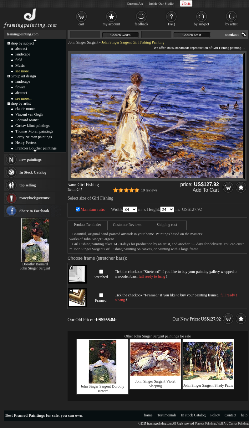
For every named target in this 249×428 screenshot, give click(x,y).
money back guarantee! (34, 198)
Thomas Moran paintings (34, 131)
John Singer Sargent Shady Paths (208, 385)
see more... (23, 71)
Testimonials (166, 415)
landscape (22, 54)
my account (111, 24)
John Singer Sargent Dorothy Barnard (102, 388)
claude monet (25, 109)
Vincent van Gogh (29, 114)
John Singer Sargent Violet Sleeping (155, 383)
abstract (21, 48)
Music (20, 65)
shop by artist (21, 103)
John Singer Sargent (83, 42)
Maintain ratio (92, 209)
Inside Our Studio (161, 3)
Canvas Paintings (239, 423)
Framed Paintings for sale (36, 415)
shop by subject (22, 43)
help (244, 415)
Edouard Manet (26, 120)
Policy (215, 415)
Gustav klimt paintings (32, 125)
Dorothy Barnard (35, 264)
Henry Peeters (26, 142)
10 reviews (149, 190)
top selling (27, 185)
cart (81, 24)
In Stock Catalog (32, 172)
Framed (101, 300)
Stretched (101, 277)
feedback (141, 24)
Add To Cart (206, 190)
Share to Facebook (34, 211)
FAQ (171, 24)
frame (148, 415)
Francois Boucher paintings (36, 148)
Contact (230, 415)
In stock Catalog (193, 415)
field (18, 60)
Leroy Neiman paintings (33, 137)
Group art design (23, 76)
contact (232, 35)
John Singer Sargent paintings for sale (162, 336)
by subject (201, 24)
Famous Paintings (205, 423)
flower (20, 87)
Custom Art (135, 3)
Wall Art (222, 423)
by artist (232, 24)
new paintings (30, 159)
